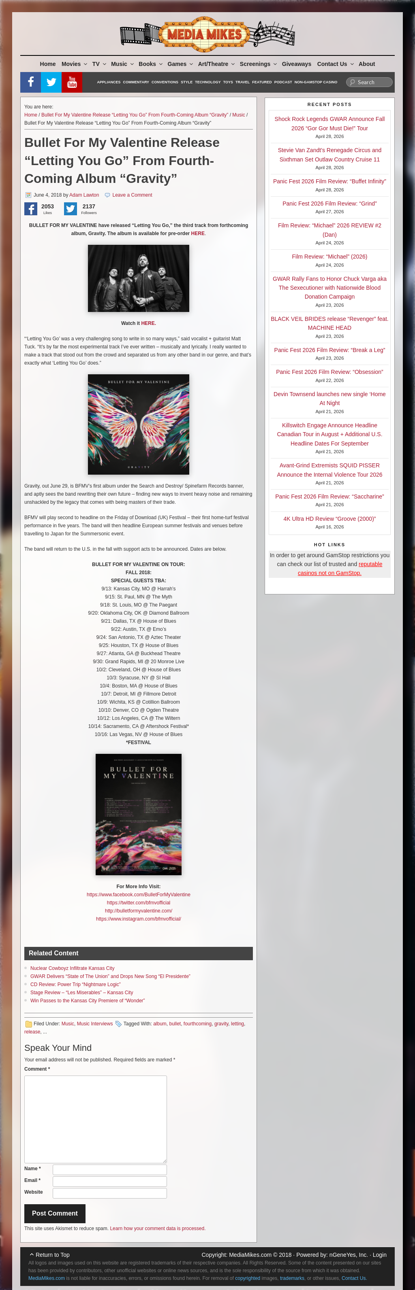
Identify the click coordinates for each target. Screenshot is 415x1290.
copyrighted (247, 1278)
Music (123, 64)
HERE (198, 233)
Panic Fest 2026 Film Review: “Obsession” (329, 372)
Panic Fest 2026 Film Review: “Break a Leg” (329, 350)
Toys (228, 82)
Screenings (259, 64)
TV (99, 64)
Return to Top (53, 1255)
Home (48, 64)
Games (181, 64)
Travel (242, 82)
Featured (262, 82)
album (160, 1024)
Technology (208, 82)
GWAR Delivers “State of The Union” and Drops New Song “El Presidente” (110, 976)
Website (33, 1192)
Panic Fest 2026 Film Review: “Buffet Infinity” (329, 181)
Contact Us (336, 64)
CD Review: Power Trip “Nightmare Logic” (75, 984)
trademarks (292, 1278)
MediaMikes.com (250, 1255)
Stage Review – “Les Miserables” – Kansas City (81, 992)
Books (151, 64)
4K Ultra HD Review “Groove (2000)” (330, 519)
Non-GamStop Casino (316, 82)
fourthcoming (198, 1024)
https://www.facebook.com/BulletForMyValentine (138, 894)
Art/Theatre (217, 64)
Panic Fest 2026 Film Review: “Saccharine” (329, 496)
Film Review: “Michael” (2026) (330, 256)
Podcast (283, 82)
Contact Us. (354, 1278)
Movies (75, 64)
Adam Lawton (84, 195)
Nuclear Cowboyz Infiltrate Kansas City (72, 968)
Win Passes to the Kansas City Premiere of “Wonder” (87, 1001)
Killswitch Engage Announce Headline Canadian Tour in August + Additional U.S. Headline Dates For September (329, 434)
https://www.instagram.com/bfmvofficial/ (138, 919)
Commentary (136, 82)
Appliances (109, 82)
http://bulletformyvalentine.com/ (138, 911)
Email (32, 1180)
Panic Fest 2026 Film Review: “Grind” (329, 203)
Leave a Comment (132, 195)
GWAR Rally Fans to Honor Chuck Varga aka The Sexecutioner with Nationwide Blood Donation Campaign (330, 288)
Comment (37, 1069)
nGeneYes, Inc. (348, 1255)
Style (187, 82)
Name (32, 1168)
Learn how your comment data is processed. (157, 1228)
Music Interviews (95, 1024)
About (367, 64)
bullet (175, 1024)
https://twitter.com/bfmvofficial (139, 903)
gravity (221, 1024)
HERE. (148, 323)
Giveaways (296, 64)
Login (380, 1255)
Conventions (165, 82)
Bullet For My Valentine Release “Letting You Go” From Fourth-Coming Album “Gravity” (134, 115)
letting (237, 1024)
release (32, 1032)
